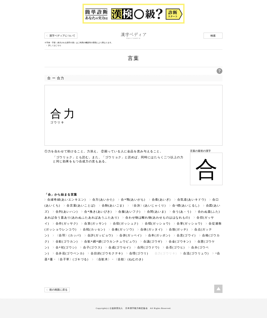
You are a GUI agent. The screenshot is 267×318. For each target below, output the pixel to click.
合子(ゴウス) (92, 247)
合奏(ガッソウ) (123, 229)
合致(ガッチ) (178, 229)
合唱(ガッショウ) (157, 223)
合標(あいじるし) (186, 205)
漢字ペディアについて (62, 35)
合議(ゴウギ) (152, 241)
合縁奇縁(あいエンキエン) (66, 199)
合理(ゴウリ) (138, 253)
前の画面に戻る (58, 289)
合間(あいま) (156, 211)
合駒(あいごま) (113, 205)
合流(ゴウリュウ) (196, 253)
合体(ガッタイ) (151, 229)
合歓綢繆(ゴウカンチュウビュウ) (110, 241)
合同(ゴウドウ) (148, 247)
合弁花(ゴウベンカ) (70, 253)
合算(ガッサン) (95, 223)
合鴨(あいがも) (133, 199)
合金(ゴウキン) (180, 241)
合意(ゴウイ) (186, 235)
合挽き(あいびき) (98, 211)
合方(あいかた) (103, 199)
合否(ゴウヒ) (175, 247)
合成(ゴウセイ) (119, 247)
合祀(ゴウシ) (66, 247)
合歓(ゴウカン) (67, 241)
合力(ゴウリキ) (166, 253)
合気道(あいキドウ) (191, 199)
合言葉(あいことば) (81, 205)
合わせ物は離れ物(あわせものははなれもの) (157, 217)
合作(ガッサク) (67, 223)
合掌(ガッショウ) (189, 223)
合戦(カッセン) (94, 229)
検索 (213, 35)
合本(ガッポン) (159, 235)
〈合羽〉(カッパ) (68, 235)
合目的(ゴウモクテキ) (107, 253)
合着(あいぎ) (161, 199)
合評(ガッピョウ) (100, 235)
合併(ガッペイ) (130, 235)
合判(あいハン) (67, 211)
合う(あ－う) (181, 211)
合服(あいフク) (129, 211)
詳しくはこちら (54, 45)
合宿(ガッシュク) (125, 223)
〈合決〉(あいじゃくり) (148, 205)
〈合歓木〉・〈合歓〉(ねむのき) (119, 259)
